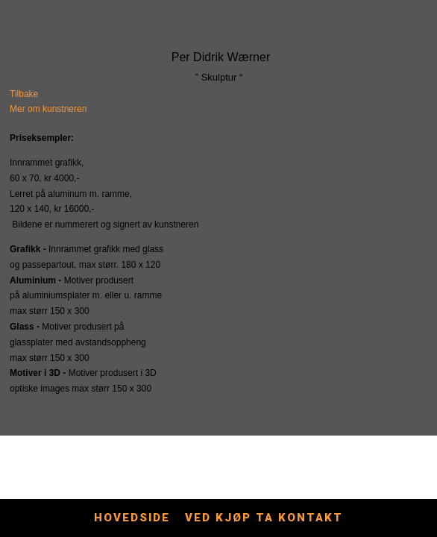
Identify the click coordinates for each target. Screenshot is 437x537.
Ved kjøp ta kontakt (264, 517)
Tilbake (24, 94)
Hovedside (132, 517)
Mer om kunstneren (48, 109)
